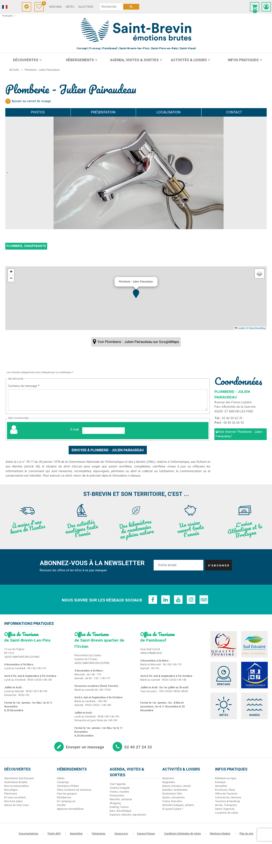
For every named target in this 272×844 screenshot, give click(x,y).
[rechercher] (111, 6)
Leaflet (240, 328)
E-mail (76, 429)
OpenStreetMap (257, 328)
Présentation (103, 112)
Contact (234, 112)
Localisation (168, 112)
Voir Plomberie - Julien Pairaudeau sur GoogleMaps (138, 341)
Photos (38, 112)
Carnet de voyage (43, 3)
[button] (136, 293)
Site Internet (239, 434)
